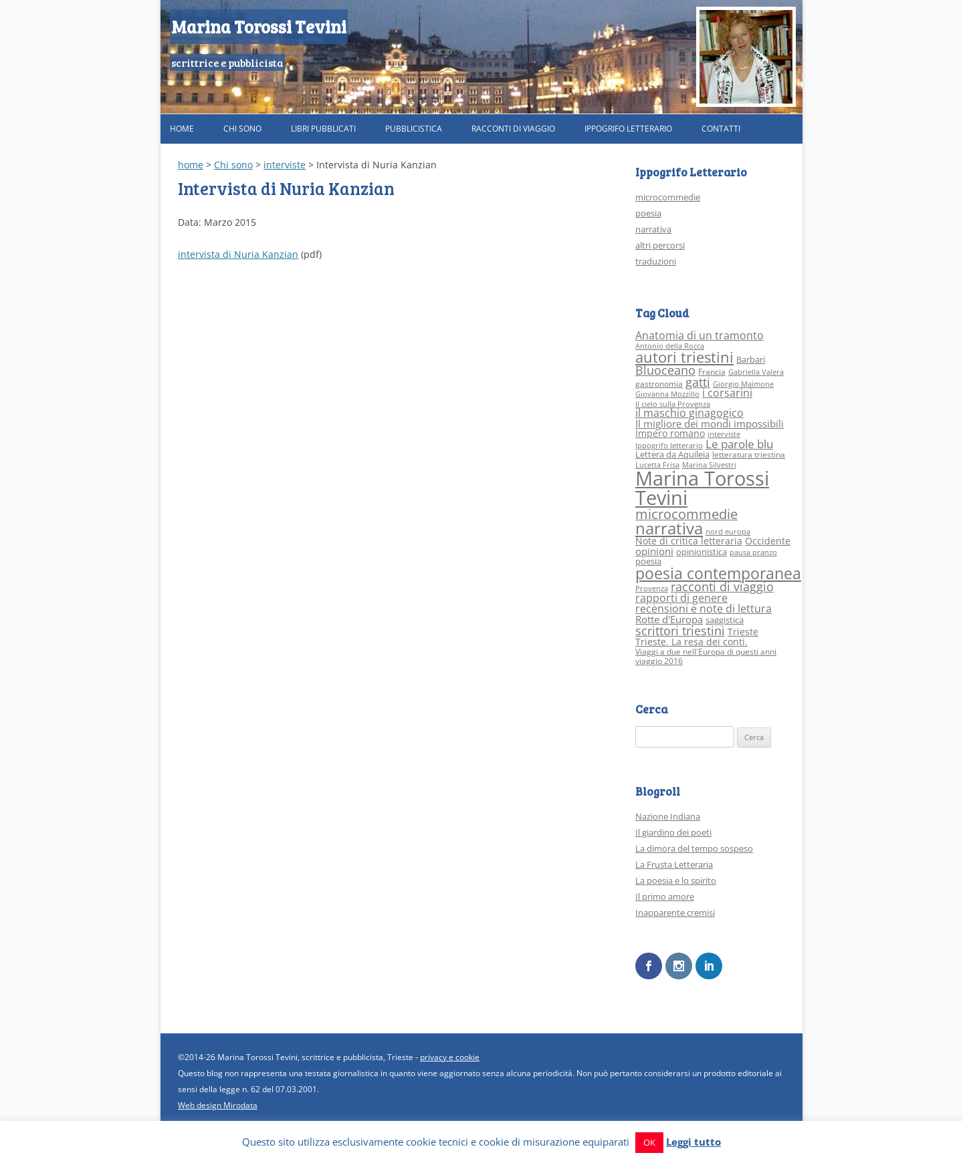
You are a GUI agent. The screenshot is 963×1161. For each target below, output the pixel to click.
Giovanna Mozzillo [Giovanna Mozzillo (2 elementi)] (667, 394)
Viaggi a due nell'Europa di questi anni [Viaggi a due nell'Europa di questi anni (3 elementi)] (705, 651)
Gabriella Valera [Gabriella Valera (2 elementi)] (756, 372)
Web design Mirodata (217, 1104)
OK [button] (649, 1142)
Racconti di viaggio (513, 128)
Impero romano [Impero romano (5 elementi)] (670, 433)
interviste (284, 164)
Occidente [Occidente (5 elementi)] (767, 540)
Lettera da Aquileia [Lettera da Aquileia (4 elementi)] (672, 454)
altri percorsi (660, 245)
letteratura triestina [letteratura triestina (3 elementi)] (748, 454)
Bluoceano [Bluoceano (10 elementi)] (665, 370)
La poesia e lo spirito (675, 880)
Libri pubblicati (323, 128)
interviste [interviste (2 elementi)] (724, 434)
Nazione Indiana (667, 816)
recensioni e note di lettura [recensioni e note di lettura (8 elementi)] (703, 608)
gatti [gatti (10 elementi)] (697, 382)
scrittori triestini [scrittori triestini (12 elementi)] (680, 630)
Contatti (721, 128)
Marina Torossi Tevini (258, 26)
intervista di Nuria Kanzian (238, 254)
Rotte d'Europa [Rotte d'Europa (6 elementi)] (669, 619)
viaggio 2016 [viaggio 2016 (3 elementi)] (659, 661)
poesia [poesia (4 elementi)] (648, 561)
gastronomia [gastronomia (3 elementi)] (659, 383)
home (190, 164)
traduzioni (655, 261)
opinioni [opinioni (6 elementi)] (654, 551)
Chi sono (242, 128)
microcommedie (667, 197)
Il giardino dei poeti (673, 832)
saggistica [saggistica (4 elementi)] (725, 620)
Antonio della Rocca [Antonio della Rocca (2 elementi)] (669, 346)
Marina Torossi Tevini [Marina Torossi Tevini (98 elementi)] (702, 488)
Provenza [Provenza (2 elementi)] (651, 588)
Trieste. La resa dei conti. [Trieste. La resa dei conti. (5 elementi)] (691, 641)
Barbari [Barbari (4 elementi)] (750, 359)
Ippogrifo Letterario (628, 128)
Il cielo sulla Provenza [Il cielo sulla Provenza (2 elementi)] (672, 404)
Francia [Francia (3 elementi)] (712, 371)
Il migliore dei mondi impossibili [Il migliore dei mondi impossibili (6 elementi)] (709, 423)
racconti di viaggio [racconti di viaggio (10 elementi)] (722, 586)
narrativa (653, 229)
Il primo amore (664, 896)
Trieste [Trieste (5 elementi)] (743, 631)
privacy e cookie (449, 1056)
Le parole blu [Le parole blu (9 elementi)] (739, 444)
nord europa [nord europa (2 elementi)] (728, 531)
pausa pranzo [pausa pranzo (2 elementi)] (753, 552)
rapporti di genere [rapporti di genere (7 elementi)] (681, 598)
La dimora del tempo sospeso (694, 848)
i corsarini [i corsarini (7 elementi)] (727, 392)
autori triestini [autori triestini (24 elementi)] (684, 357)
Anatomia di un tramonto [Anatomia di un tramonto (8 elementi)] (699, 335)
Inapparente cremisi (675, 912)
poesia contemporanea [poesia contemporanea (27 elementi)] (718, 573)
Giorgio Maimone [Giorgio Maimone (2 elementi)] (743, 384)
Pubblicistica (413, 128)
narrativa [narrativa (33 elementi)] (669, 528)
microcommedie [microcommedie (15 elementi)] (686, 514)
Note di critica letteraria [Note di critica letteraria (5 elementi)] (688, 540)
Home (182, 128)
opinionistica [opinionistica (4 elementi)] (701, 552)
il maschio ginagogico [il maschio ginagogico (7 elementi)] (689, 412)
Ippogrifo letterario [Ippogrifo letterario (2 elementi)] (669, 445)
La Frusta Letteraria (674, 864)
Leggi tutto (693, 1141)
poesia (648, 213)
